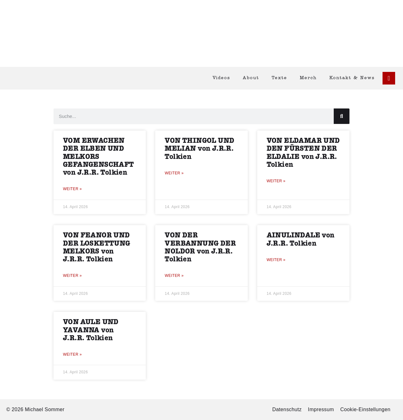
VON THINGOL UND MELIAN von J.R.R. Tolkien (199, 148)
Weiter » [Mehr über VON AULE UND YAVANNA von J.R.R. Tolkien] (72, 354)
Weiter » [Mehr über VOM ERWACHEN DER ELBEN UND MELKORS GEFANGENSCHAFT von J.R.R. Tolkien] (72, 189)
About (251, 78)
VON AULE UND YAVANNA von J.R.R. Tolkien (91, 330)
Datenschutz (287, 409)
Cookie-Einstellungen (365, 409)
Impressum (321, 409)
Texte (279, 78)
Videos (221, 78)
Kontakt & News (352, 78)
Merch (308, 78)
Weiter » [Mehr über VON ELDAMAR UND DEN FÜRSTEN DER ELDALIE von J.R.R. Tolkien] (276, 181)
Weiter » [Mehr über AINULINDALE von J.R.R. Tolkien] (276, 260)
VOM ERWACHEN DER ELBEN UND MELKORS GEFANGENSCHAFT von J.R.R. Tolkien (98, 156)
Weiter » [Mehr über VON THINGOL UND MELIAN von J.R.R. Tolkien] (174, 173)
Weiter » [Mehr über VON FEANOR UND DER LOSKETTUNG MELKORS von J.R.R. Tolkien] (72, 275)
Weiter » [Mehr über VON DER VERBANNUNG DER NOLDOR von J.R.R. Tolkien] (174, 275)
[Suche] (341, 116)
